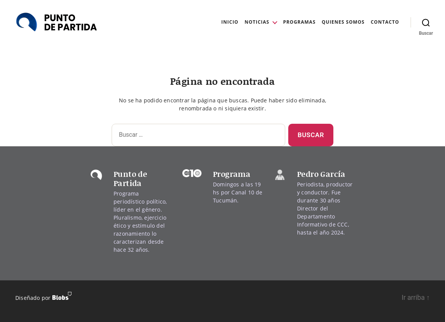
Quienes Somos (343, 22)
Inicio (230, 22)
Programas (299, 22)
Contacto (385, 22)
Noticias (257, 22)
